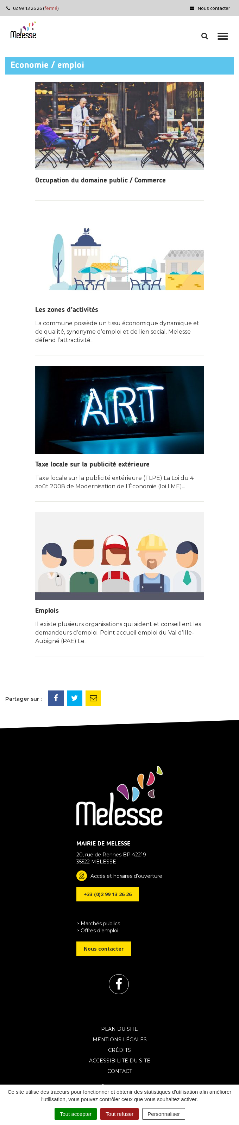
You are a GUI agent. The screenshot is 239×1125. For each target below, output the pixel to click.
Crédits (119, 1050)
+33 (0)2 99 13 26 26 (108, 894)
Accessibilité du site (119, 1061)
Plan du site (119, 1029)
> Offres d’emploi (97, 930)
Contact (119, 1071)
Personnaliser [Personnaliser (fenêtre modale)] (163, 1114)
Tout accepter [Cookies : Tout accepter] (76, 1114)
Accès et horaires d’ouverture (126, 876)
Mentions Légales (120, 1039)
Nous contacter (209, 8)
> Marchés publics (98, 923)
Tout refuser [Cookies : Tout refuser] (119, 1114)
